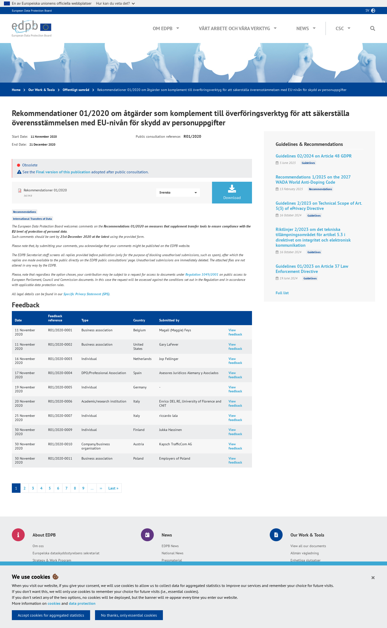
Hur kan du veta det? (115, 3)
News (302, 28)
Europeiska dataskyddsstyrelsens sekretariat (66, 553)
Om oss (38, 546)
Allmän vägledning (304, 553)
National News (172, 553)
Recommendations (24, 212)
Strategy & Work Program (52, 560)
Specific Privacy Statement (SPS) (86, 294)
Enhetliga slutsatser (305, 560)
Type (84, 320)
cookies (54, 603)
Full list (282, 292)
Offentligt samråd (76, 90)
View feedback (235, 332)
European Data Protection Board (32, 10)
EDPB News (170, 546)
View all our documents (308, 546)
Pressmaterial (172, 560)
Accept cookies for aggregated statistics (51, 615)
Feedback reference (55, 318)
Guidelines (308, 163)
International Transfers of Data (32, 219)
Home (16, 90)
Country (139, 320)
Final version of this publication (63, 171)
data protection (82, 603)
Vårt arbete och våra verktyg (234, 28)
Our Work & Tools (41, 90)
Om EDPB (163, 28)
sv (367, 10)
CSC (340, 28)
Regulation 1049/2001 (201, 274)
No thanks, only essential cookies (129, 615)
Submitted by (169, 320)
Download (232, 192)
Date (18, 320)
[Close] (373, 577)
